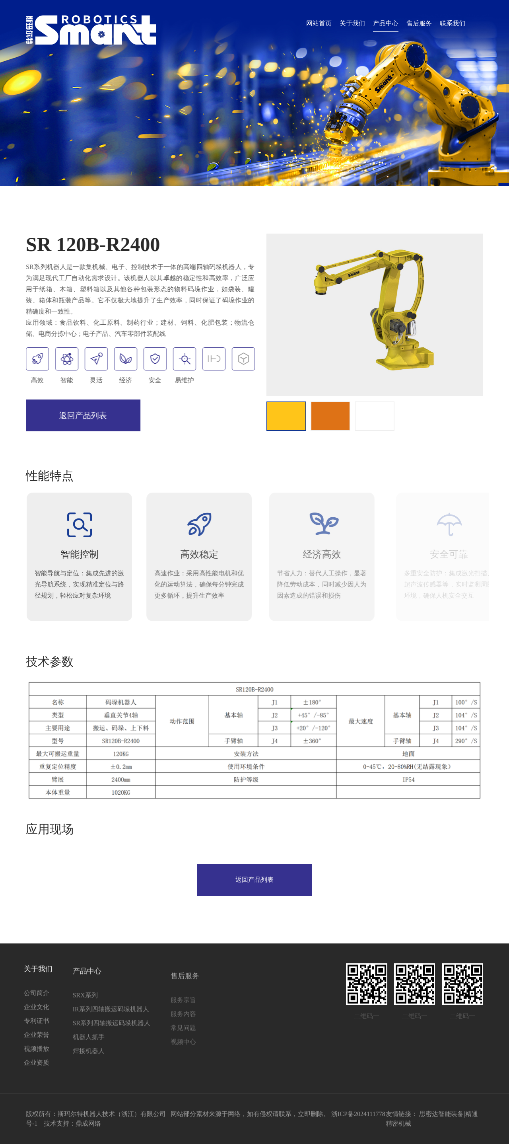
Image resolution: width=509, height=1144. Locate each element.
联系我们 (452, 23)
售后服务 (419, 23)
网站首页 (319, 23)
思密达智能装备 (441, 1117)
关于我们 (352, 23)
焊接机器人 (58, 1068)
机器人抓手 (58, 1054)
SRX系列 (54, 1012)
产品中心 (385, 23)
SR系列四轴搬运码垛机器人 (81, 1040)
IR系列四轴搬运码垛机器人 (80, 1026)
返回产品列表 (81, 415)
